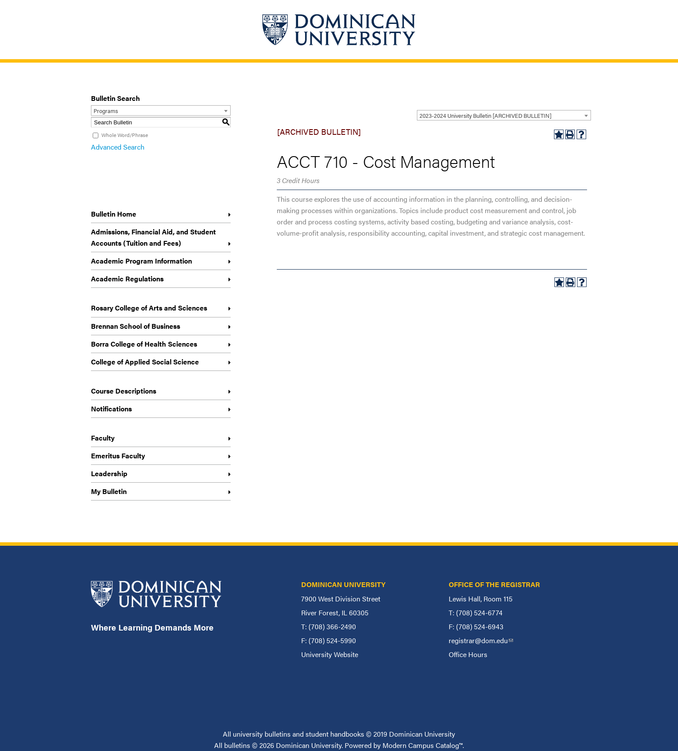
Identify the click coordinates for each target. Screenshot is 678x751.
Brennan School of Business (135, 326)
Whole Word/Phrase (124, 135)
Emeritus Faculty (118, 456)
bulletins (237, 745)
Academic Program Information (141, 261)
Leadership (109, 473)
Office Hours (468, 654)
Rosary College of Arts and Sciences (149, 308)
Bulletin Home (113, 214)
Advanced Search (117, 147)
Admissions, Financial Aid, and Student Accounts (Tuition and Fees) (153, 237)
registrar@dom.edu (481, 640)
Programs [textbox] (106, 111)
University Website (329, 654)
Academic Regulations (127, 279)
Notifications (111, 409)
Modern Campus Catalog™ (423, 745)
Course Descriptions (123, 391)
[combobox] (504, 115)
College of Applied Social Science (145, 362)
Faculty (102, 438)
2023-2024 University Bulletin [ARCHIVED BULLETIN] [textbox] (485, 115)
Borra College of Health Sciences (144, 344)
